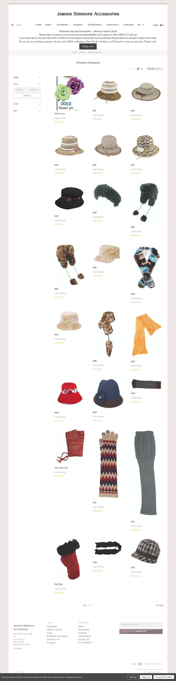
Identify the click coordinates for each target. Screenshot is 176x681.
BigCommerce (158, 672)
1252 (94, 111)
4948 (133, 294)
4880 (95, 213)
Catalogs (129, 25)
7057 (133, 568)
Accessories (94, 25)
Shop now (88, 46)
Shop (49, 633)
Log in (155, 25)
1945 (94, 165)
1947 (132, 165)
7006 (133, 393)
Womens (77, 25)
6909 (56, 413)
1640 (133, 111)
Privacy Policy (55, 630)
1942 (56, 165)
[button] (88, 46)
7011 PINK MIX (61, 468)
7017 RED (58, 584)
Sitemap (51, 643)
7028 (95, 562)
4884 (133, 227)
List (132, 69)
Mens (48, 25)
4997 (133, 361)
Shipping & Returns (57, 636)
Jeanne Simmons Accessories (88, 14)
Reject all (146, 677)
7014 (94, 503)
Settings (133, 677)
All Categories (85, 642)
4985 (95, 361)
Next (160, 605)
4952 (56, 335)
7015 (132, 522)
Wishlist (22, 672)
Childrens (62, 25)
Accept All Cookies (163, 677)
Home (39, 25)
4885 (56, 289)
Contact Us (53, 640)
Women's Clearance (95, 52)
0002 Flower (59, 114)
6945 (95, 412)
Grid (140, 69)
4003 (56, 216)
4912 (94, 267)
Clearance (112, 25)
